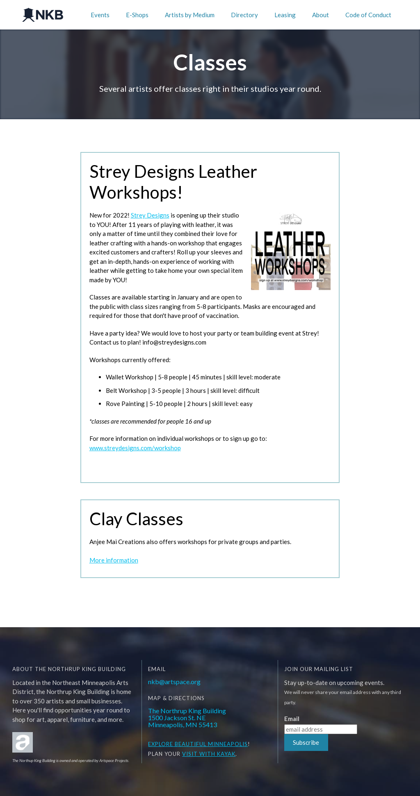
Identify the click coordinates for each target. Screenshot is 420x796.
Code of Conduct (368, 14)
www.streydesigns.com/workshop (135, 447)
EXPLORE (160, 744)
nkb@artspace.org (174, 681)
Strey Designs (150, 215)
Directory (244, 14)
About (320, 14)
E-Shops (137, 14)
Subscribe (306, 742)
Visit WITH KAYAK (208, 754)
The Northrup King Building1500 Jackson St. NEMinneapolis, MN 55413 (187, 717)
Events (100, 14)
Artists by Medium (190, 14)
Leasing (285, 14)
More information (113, 560)
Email (291, 718)
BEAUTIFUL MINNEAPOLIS (210, 744)
